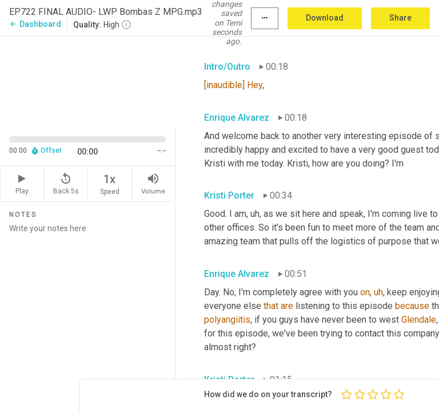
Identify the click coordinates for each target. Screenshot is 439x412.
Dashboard (35, 24)
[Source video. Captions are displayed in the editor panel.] (87, 81)
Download (325, 17)
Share (400, 17)
